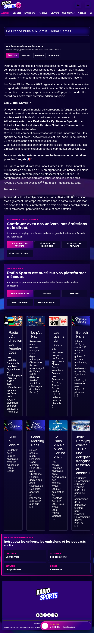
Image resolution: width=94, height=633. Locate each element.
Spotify (47, 293)
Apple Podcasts (19, 293)
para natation (63, 209)
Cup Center (68, 13)
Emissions (29, 13)
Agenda (82, 13)
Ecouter (17, 13)
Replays (43, 13)
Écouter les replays (74, 244)
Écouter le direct (20, 253)
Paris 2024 (56, 197)
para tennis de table (38, 209)
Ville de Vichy (30, 117)
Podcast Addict (47, 302)
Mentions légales (39, 623)
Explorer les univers (20, 244)
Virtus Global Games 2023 (25, 84)
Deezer (74, 293)
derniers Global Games (46, 177)
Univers (55, 13)
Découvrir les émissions (47, 244)
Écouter (12, 55)
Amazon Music (20, 302)
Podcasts (53, 55)
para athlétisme (15, 209)
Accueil (5, 13)
